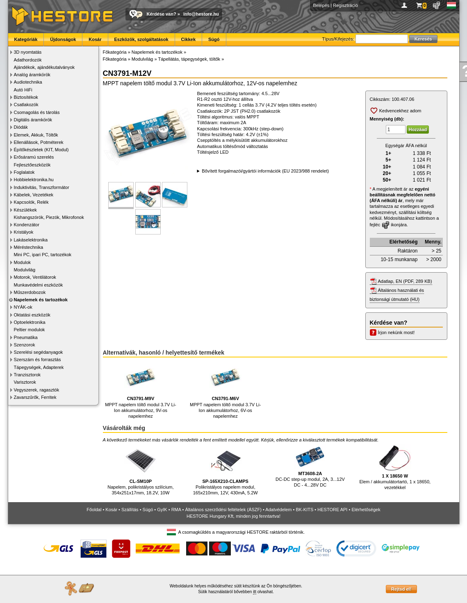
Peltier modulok (29, 329)
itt (254, 591)
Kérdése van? (161, 13)
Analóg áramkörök (32, 74)
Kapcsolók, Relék (31, 202)
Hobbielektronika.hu (34, 179)
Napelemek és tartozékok (41, 299)
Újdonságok (63, 39)
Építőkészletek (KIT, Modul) (41, 149)
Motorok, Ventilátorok (35, 277)
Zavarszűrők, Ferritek (35, 397)
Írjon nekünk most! (396, 332)
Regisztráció (345, 5)
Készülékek (25, 209)
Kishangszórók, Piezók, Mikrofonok (49, 217)
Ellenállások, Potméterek (39, 142)
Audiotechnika (28, 82)
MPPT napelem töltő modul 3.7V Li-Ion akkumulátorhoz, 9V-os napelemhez (140, 390)
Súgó (214, 39)
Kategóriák (26, 39)
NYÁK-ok (23, 307)
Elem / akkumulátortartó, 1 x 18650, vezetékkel (395, 467)
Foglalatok (24, 172)
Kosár (95, 39)
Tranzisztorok (27, 374)
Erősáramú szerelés (34, 157)
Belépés (321, 5)
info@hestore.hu (201, 13)
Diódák (21, 127)
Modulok (22, 262)
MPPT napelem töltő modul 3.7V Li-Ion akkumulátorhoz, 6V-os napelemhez (225, 390)
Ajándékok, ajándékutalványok (44, 67)
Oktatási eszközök (32, 314)
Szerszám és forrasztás (37, 359)
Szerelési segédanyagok (38, 352)
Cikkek (188, 39)
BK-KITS (305, 509)
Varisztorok (25, 382)
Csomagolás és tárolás (37, 112)
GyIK (162, 509)
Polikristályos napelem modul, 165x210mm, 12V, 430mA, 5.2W (225, 470)
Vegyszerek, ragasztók (36, 389)
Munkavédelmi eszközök (38, 284)
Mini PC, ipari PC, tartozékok (43, 254)
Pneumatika (26, 337)
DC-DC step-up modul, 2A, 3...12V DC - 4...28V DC (310, 466)
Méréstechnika (28, 247)
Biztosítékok (26, 97)
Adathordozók (28, 59)
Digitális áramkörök (33, 119)
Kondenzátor (26, 224)
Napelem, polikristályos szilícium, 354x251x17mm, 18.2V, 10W (140, 470)
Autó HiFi (23, 89)
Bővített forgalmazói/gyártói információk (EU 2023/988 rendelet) (265, 170)
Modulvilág (25, 269)
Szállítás (130, 509)
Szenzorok (24, 344)
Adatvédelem (278, 509)
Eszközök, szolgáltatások (141, 39)
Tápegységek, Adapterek (39, 367)
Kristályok (24, 232)
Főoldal (94, 509)
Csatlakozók (26, 104)
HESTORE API (332, 509)
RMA (176, 509)
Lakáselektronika (31, 239)
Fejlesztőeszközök (32, 164)
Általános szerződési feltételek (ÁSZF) (223, 509)
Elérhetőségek (365, 509)
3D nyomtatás (28, 52)
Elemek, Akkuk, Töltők (36, 134)
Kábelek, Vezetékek (34, 194)
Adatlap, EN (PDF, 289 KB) (405, 281)
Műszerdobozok (30, 292)
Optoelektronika (30, 322)
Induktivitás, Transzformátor (41, 187)
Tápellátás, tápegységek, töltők (189, 59)
